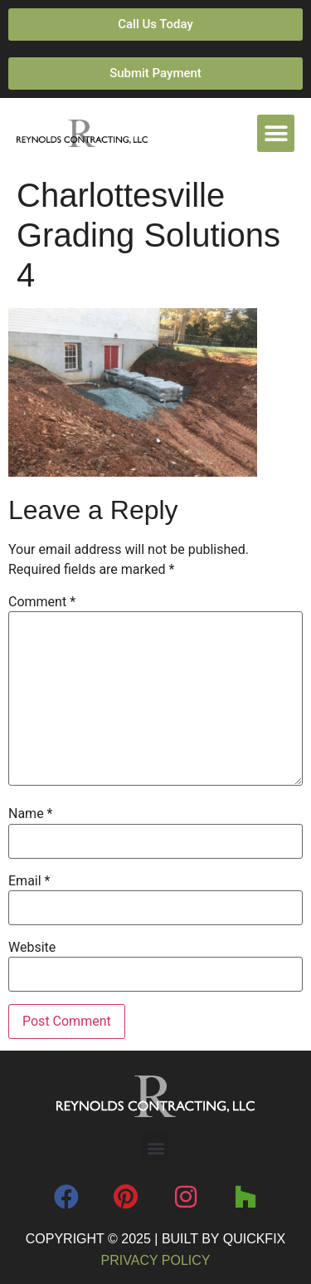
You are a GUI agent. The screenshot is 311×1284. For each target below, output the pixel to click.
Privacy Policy (156, 1260)
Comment (41, 602)
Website (32, 947)
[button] (275, 133)
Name (30, 814)
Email (29, 881)
